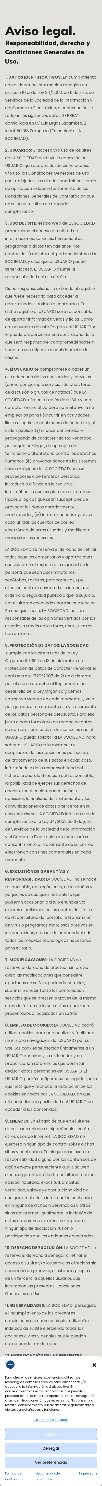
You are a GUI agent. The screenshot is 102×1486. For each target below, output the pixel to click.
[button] (94, 1365)
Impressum (88, 1473)
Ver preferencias (51, 1462)
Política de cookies (13, 1476)
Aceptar (51, 1434)
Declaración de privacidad (48, 1476)
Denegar (51, 1448)
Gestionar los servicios (51, 1420)
